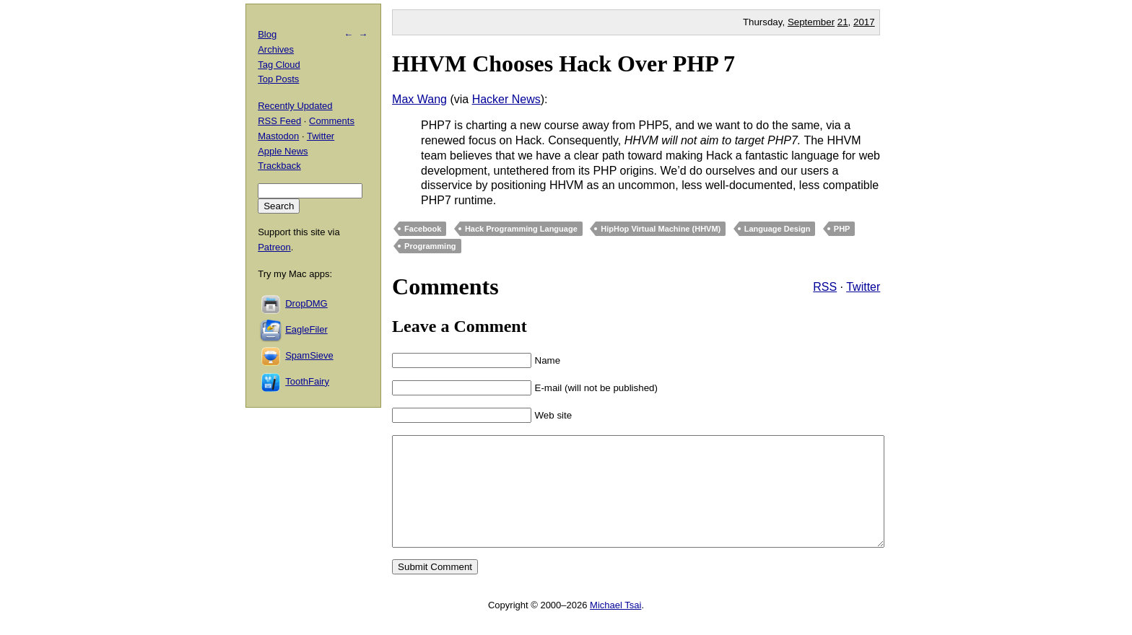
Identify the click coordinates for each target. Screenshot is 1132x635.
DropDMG (306, 303)
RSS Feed (279, 120)
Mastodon (278, 136)
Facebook (422, 228)
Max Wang (419, 99)
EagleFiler (306, 329)
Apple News (283, 151)
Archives (276, 49)
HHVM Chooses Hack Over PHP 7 (563, 63)
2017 (864, 22)
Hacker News (506, 99)
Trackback (279, 165)
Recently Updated (295, 105)
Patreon (274, 247)
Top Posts (278, 79)
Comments (331, 120)
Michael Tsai (615, 626)
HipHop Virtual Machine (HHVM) (660, 228)
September (811, 22)
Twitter (863, 287)
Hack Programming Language (521, 228)
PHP (842, 228)
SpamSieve (309, 355)
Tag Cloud (279, 64)
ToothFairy (307, 381)
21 (842, 22)
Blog (267, 34)
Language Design (777, 228)
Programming (430, 246)
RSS (825, 287)
